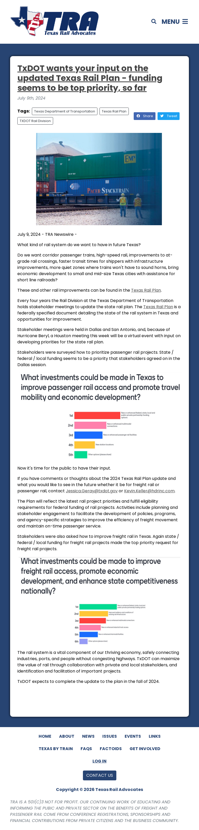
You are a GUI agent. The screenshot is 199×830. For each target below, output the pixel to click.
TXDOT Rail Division (35, 121)
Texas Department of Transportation (64, 111)
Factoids (111, 749)
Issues (109, 736)
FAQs (86, 749)
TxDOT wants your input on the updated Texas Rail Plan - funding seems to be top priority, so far (89, 78)
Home (45, 736)
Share (144, 116)
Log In (99, 761)
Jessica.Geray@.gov (92, 491)
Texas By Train (56, 749)
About (66, 736)
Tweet (168, 116)
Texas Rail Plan (114, 111)
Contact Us (99, 775)
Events (133, 736)
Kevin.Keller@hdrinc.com (149, 491)
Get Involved (145, 749)
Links (155, 736)
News (88, 736)
